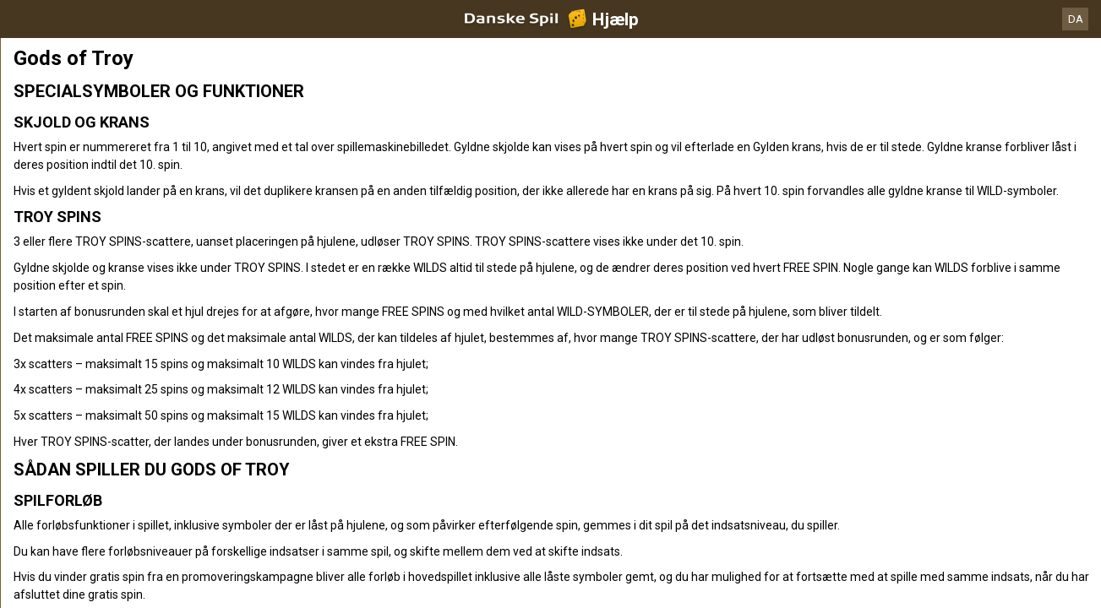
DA (1075, 19)
